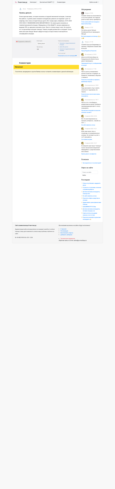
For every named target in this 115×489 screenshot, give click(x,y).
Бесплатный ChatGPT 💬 (47, 2)
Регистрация (64, 231)
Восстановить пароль (66, 233)
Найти (84, 175)
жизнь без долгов (64, 46)
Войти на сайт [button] (94, 2)
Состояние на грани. (86, 139)
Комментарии (61, 2)
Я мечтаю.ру (21, 2)
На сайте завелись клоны (88, 125)
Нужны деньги (41, 43)
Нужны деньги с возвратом (88, 154)
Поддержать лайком (22, 41)
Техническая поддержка (67, 238)
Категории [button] (33, 2)
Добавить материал (66, 234)
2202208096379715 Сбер (89, 206)
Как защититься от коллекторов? (92, 163)
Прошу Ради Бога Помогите (88, 50)
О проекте (63, 229)
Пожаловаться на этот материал (67, 55)
